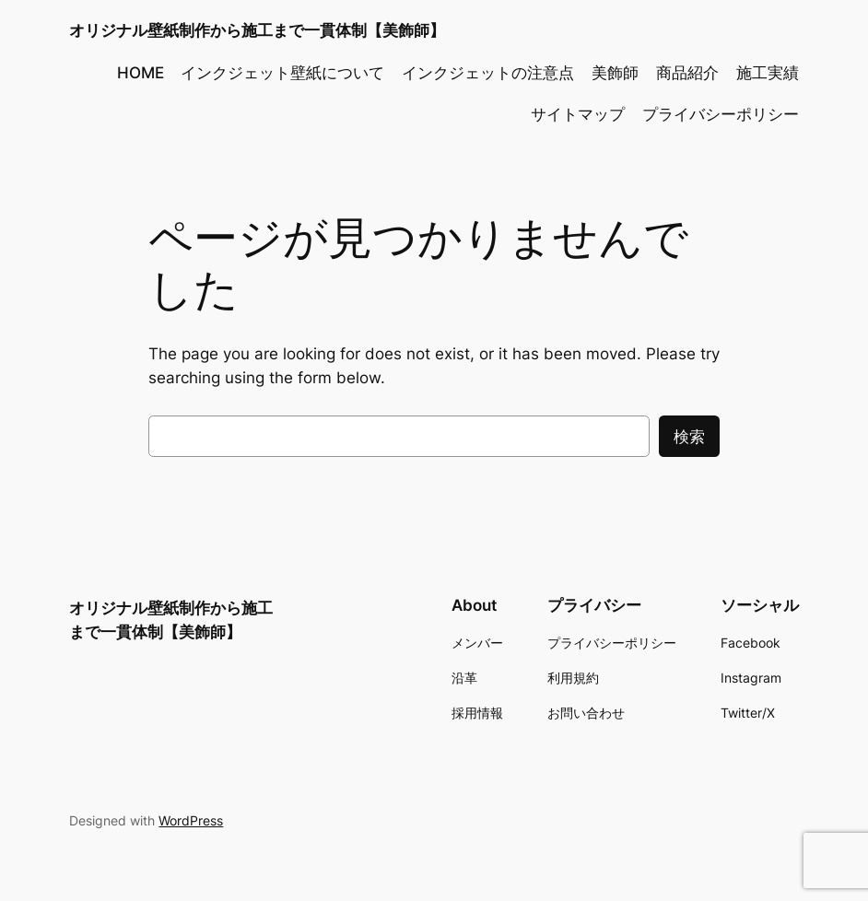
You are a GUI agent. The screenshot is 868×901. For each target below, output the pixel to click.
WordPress (190, 820)
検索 (689, 436)
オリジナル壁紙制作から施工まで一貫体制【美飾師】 (257, 30)
